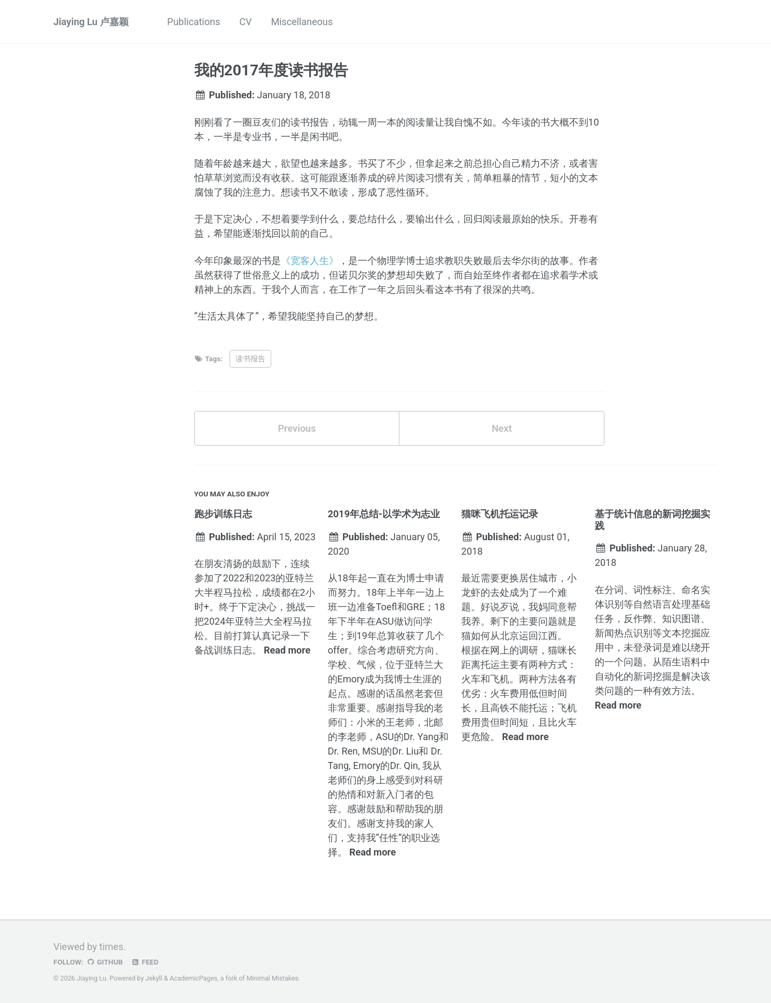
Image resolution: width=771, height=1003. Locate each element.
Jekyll (153, 978)
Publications (193, 21)
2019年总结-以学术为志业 (384, 513)
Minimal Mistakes (272, 978)
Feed (145, 962)
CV (245, 21)
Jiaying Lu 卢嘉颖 (91, 21)
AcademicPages (193, 978)
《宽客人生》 (310, 260)
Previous (297, 428)
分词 (614, 589)
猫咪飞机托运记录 (499, 513)
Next (502, 428)
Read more (287, 650)
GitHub (104, 962)
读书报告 (250, 358)
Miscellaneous (302, 21)
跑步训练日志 (223, 513)
